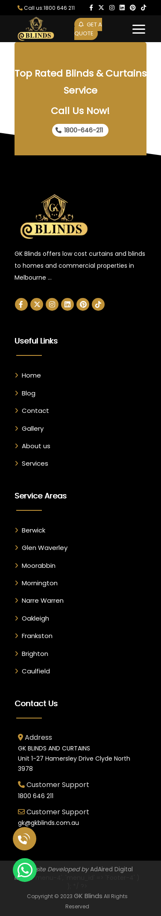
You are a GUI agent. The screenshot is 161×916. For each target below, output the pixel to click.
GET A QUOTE (88, 28)
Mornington (40, 582)
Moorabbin (39, 565)
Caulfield (36, 671)
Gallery (33, 428)
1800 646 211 (35, 796)
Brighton (35, 653)
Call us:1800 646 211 (46, 7)
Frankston (37, 635)
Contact (35, 410)
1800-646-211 (79, 130)
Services (35, 463)
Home (31, 375)
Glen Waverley (44, 547)
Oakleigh (35, 618)
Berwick (33, 530)
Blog (28, 393)
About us (36, 445)
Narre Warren (43, 600)
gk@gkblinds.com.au (48, 823)
